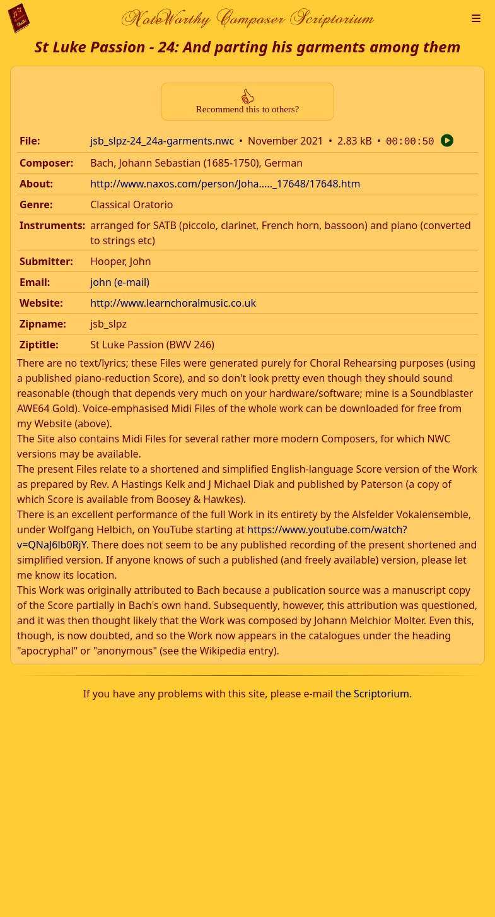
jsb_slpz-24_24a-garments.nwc (162, 141)
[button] (476, 18)
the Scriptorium (372, 692)
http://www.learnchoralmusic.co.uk (173, 302)
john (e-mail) (119, 281)
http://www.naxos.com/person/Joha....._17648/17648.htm (225, 182)
